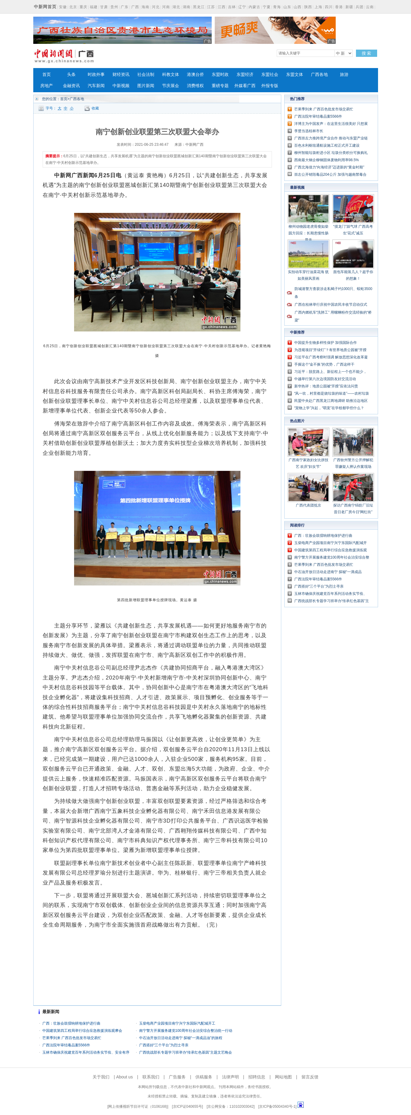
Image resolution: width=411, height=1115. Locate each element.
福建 (94, 7)
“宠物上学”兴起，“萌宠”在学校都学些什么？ (329, 408)
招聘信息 (256, 1076)
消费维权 (195, 85)
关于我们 (101, 1076)
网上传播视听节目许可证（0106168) (137, 1106)
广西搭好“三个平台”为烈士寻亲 (164, 1045)
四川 (329, 7)
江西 (222, 7)
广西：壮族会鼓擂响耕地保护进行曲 (71, 1023)
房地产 (46, 85)
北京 (73, 7)
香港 (339, 7)
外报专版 (269, 85)
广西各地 (319, 74)
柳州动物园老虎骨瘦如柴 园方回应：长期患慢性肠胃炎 (308, 233)
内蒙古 (254, 7)
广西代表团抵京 (308, 505)
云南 (370, 7)
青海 (277, 7)
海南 (145, 7)
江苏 (211, 7)
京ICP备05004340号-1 (277, 1106)
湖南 (187, 7)
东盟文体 (294, 74)
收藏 (95, 108)
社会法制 (145, 74)
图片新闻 (145, 85)
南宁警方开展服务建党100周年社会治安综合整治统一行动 (185, 1031)
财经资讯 (121, 74)
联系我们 (150, 1076)
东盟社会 (269, 74)
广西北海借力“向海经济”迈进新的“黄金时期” (329, 167)
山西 (298, 7)
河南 (166, 7)
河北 (156, 7)
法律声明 (230, 1076)
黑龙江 (199, 7)
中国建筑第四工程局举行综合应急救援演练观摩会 (82, 1031)
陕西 (308, 7)
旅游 (344, 74)
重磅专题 (220, 85)
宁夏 (267, 7)
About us (124, 1076)
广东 (125, 7)
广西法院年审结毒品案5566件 (66, 1045)
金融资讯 (71, 85)
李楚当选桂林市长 (308, 131)
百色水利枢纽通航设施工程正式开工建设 (327, 145)
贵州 (114, 7)
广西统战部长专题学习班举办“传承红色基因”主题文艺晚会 (185, 1052)
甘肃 (104, 7)
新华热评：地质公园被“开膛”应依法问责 (326, 386)
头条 (71, 74)
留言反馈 (310, 1076)
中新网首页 (45, 6)
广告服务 (177, 1076)
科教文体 (170, 74)
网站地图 (283, 1076)
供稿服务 (203, 1076)
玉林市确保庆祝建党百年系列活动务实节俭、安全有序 (85, 1052)
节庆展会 (170, 85)
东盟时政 (220, 74)
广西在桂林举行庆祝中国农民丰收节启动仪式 (331, 304)
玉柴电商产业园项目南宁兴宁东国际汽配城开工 (177, 1023)
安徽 (63, 7)
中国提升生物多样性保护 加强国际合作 (325, 343)
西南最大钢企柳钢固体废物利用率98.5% (326, 160)
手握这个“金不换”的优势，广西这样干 (324, 364)
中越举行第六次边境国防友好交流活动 (325, 379)
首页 (46, 74)
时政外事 (96, 74)
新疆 (349, 7)
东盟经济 (244, 74)
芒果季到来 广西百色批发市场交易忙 (71, 1038)
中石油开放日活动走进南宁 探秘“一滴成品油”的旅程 (180, 1038)
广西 (135, 7)
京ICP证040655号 (187, 1106)
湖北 (176, 7)
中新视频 (121, 85)
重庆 (83, 7)
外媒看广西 (245, 85)
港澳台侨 (195, 74)
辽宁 (242, 7)
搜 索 (366, 53)
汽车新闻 (96, 85)
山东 (287, 7)
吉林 (232, 7)
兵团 (360, 7)
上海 (318, 7)
